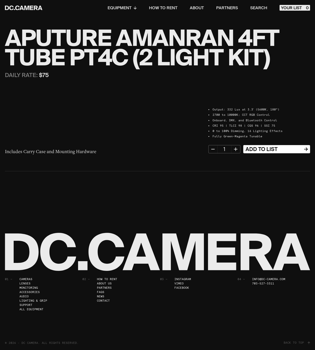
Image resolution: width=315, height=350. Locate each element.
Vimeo (179, 283)
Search (258, 8)
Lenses (25, 283)
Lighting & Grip (33, 300)
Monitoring (28, 288)
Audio (24, 296)
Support (25, 305)
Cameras (25, 279)
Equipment (122, 8)
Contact (103, 300)
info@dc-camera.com (268, 279)
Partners (227, 8)
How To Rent (163, 8)
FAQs (100, 292)
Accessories (29, 292)
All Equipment (31, 309)
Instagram (182, 279)
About (197, 8)
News (100, 296)
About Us (104, 283)
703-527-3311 (263, 283)
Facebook (181, 288)
